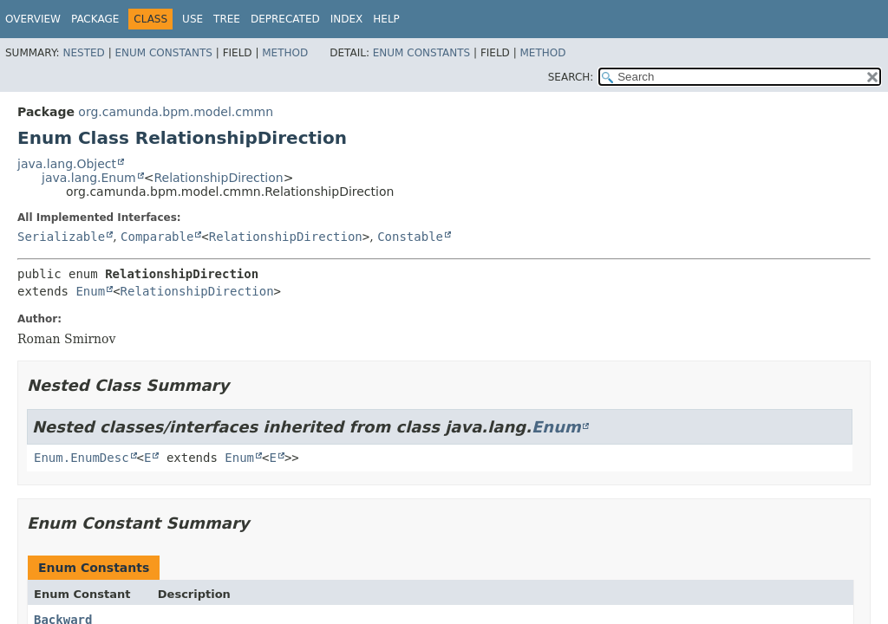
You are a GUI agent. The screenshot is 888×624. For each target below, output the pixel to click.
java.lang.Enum (89, 178)
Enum (90, 291)
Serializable (61, 237)
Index (346, 19)
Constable (410, 237)
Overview (33, 19)
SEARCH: (571, 77)
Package (95, 19)
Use (192, 19)
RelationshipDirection (218, 178)
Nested (83, 53)
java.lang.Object (66, 164)
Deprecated (285, 19)
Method (285, 53)
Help (386, 19)
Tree (226, 19)
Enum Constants (163, 53)
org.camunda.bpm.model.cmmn (175, 112)
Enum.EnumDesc (81, 458)
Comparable (157, 237)
